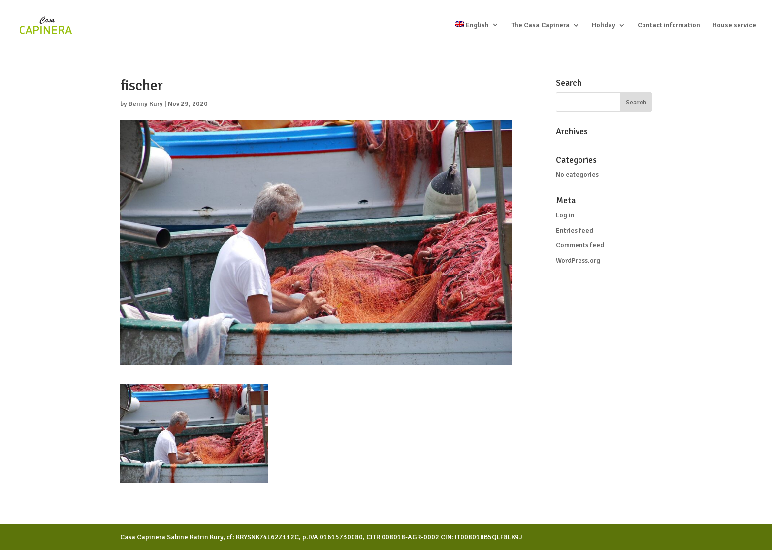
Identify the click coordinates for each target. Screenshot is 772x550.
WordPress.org (578, 260)
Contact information (669, 25)
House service (734, 25)
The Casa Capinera (540, 25)
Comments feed (580, 245)
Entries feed (574, 230)
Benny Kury (146, 104)
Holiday (603, 25)
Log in (565, 215)
